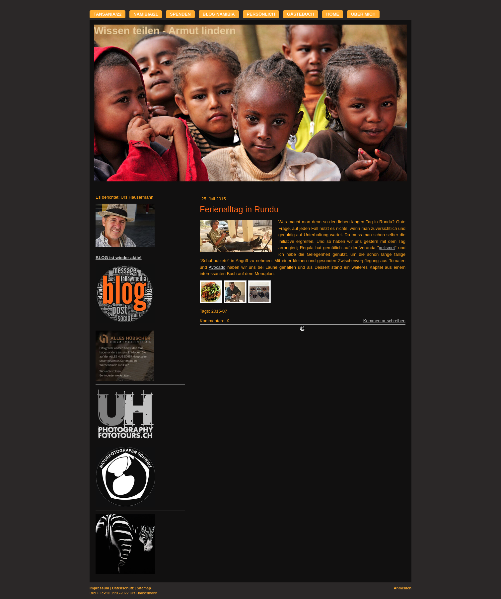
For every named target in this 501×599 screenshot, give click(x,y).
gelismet (387, 247)
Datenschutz (123, 588)
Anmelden (402, 588)
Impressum (99, 588)
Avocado (217, 267)
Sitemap (144, 588)
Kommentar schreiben (384, 320)
